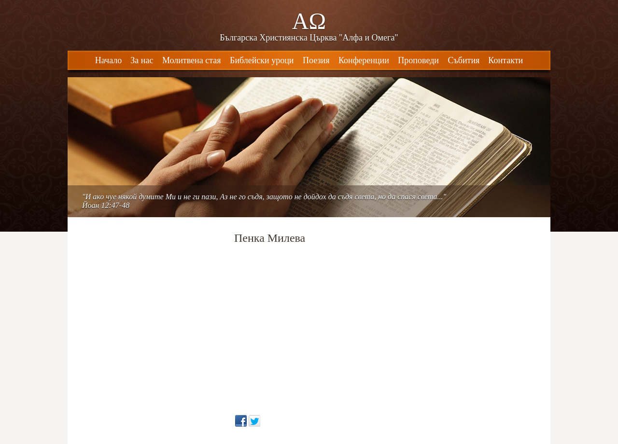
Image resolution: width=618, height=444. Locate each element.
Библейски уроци (262, 60)
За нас (141, 60)
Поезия (316, 60)
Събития (463, 60)
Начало (108, 60)
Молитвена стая (191, 60)
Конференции (363, 60)
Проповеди (418, 60)
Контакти (505, 60)
